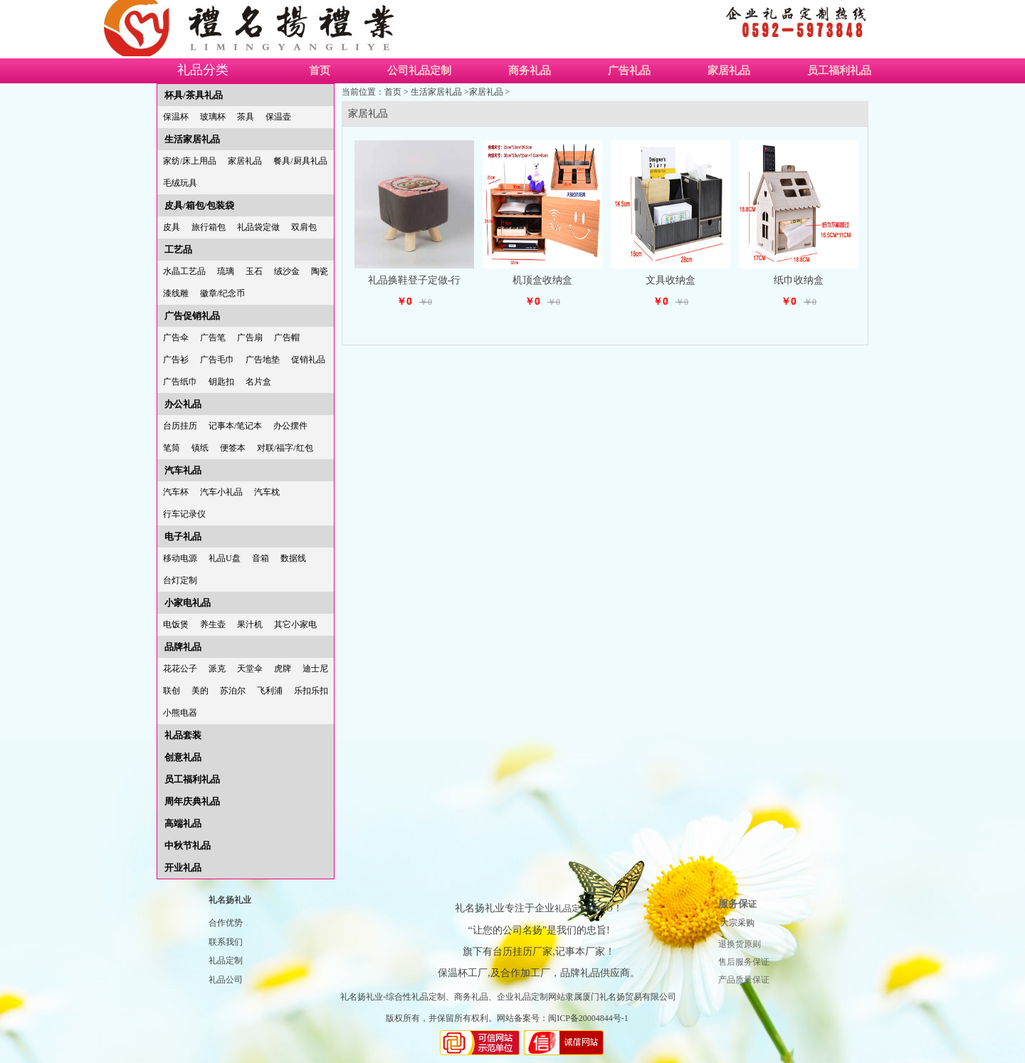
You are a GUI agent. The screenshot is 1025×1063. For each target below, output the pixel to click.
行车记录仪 (184, 514)
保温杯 (176, 117)
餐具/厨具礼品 (300, 161)
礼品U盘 (225, 558)
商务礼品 (529, 70)
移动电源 (180, 558)
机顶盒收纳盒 (542, 280)
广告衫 (176, 360)
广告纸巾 (180, 382)
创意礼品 (182, 757)
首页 (319, 70)
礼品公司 (226, 980)
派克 (217, 669)
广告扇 (250, 337)
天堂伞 (250, 669)
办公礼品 (182, 404)
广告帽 (287, 337)
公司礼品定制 (419, 70)
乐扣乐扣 (311, 691)
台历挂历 (180, 426)
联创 (171, 691)
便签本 (233, 448)
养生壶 (213, 624)
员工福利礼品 (839, 70)
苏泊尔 (233, 691)
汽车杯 (176, 492)
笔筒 (171, 448)
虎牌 (282, 669)
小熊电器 (180, 713)
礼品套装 (182, 735)
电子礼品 (182, 536)
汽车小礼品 (221, 492)
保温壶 (278, 117)
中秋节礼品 (187, 845)
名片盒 (258, 382)
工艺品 (178, 249)
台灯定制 (180, 580)
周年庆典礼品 (192, 801)
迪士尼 (315, 669)
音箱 (260, 558)
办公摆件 (290, 426)
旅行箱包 (208, 227)
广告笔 (213, 337)
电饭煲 (176, 624)
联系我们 (226, 942)
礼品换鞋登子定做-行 (414, 280)
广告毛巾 (217, 360)
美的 (200, 691)
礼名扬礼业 (230, 900)
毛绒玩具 (180, 183)
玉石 (254, 271)
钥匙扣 (221, 382)
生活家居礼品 (192, 139)
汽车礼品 (182, 470)
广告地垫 (263, 360)
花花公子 (180, 669)
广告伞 (176, 337)
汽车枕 (267, 492)
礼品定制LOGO (583, 908)
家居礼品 (729, 70)
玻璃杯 (213, 117)
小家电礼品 (187, 602)
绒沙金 (287, 271)
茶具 (245, 117)
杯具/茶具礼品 (193, 95)
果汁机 (250, 624)
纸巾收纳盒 (799, 280)
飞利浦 (270, 691)
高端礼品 (182, 823)
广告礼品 (629, 70)
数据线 (293, 558)
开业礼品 (182, 867)
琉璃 (225, 271)
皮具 (171, 227)
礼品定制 (226, 960)
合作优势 (226, 923)
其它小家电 (295, 624)
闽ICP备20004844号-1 (588, 1018)
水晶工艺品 (184, 271)
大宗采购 (737, 923)
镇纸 (200, 448)
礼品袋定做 (258, 227)
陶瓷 (319, 271)
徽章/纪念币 (222, 293)
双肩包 (304, 227)
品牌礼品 (182, 647)
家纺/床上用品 (189, 161)
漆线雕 (176, 293)
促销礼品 (308, 360)
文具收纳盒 (670, 280)
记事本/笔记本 (235, 426)
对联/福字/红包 (285, 448)
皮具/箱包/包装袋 (199, 205)
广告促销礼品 (192, 315)
